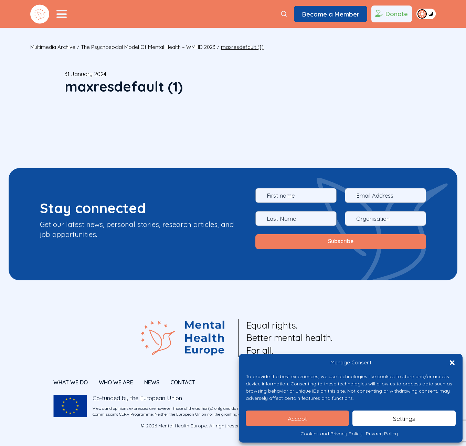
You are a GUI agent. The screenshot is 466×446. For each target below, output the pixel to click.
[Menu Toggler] (61, 14)
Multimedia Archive (52, 47)
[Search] (284, 14)
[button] (452, 362)
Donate (390, 14)
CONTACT (182, 380)
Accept (297, 418)
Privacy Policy (382, 434)
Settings (404, 418)
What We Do (70, 380)
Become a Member (330, 14)
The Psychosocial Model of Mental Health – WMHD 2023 (148, 47)
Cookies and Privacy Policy (331, 434)
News (151, 380)
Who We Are (116, 380)
